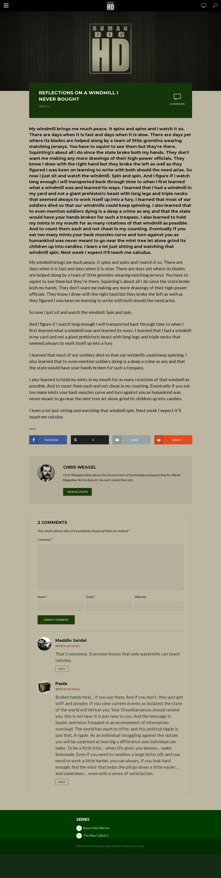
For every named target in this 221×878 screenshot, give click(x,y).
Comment (45, 539)
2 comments (177, 104)
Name (42, 597)
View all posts (77, 491)
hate (32, 428)
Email (90, 597)
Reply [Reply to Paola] (61, 781)
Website (140, 597)
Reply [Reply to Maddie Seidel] (61, 668)
